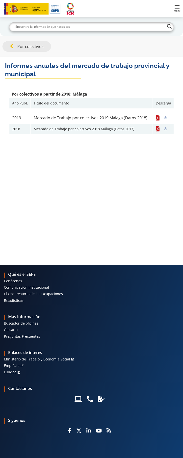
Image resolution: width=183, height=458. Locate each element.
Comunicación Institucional (26, 287)
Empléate (12, 365)
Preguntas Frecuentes (22, 336)
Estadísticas (14, 300)
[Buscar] (91, 26)
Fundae (10, 372)
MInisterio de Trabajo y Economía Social (37, 359)
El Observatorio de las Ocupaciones (33, 293)
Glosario (11, 329)
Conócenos (13, 281)
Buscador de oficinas (21, 323)
